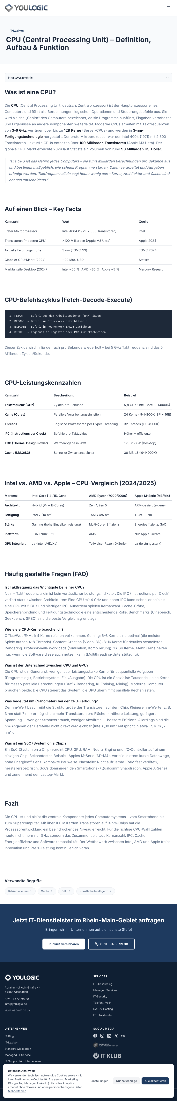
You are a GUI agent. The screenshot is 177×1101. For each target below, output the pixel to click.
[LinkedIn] (109, 1036)
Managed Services (105, 990)
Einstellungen (99, 1080)
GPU (66, 891)
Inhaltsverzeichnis (88, 77)
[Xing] (116, 1036)
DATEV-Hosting (103, 1009)
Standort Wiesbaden (18, 1048)
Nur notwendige (126, 1080)
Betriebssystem (20, 891)
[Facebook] (95, 1036)
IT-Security (100, 996)
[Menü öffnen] (168, 8)
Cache (47, 891)
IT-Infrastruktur (103, 1015)
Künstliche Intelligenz (96, 891)
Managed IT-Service (18, 1055)
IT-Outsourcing (102, 984)
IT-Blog (9, 1036)
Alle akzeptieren (155, 1080)
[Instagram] (102, 1036)
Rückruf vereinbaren (64, 944)
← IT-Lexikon (15, 30)
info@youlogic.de (16, 1003)
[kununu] (123, 1036)
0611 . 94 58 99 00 (111, 944)
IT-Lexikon (11, 1042)
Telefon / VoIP (102, 1002)
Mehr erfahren (17, 1091)
